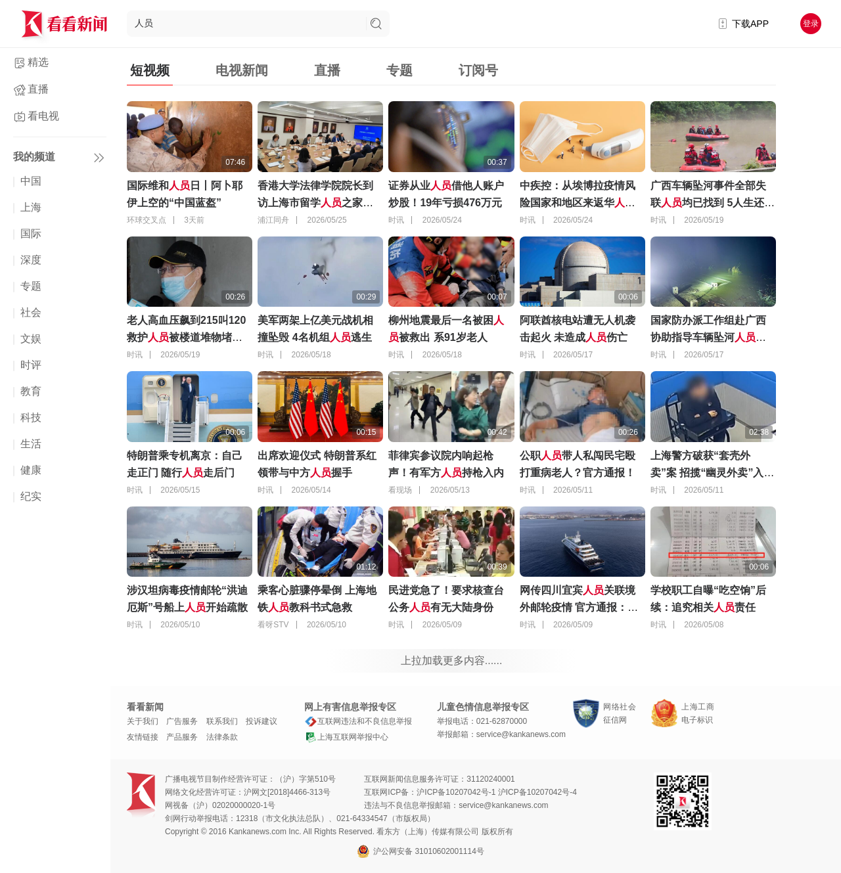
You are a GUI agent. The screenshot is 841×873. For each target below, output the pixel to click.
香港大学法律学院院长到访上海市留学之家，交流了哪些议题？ (315, 202)
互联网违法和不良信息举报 (358, 721)
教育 (30, 391)
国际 (30, 233)
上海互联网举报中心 (346, 737)
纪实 (30, 496)
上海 (30, 207)
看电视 (43, 116)
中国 (30, 181)
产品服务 (182, 737)
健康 (30, 470)
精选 (38, 62)
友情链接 (142, 737)
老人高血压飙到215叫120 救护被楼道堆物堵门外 (186, 337)
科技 (30, 417)
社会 (30, 312)
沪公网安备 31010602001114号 (420, 851)
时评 (30, 364)
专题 (30, 286)
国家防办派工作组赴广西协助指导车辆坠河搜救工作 (708, 337)
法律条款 (222, 737)
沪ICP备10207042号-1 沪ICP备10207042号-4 (496, 792)
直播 (38, 89)
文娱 (30, 338)
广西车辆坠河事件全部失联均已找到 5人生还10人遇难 (713, 202)
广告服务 (182, 721)
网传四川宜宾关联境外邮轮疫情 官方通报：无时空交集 (579, 607)
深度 (30, 259)
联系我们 (222, 721)
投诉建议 (261, 721)
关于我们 (142, 721)
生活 (30, 443)
